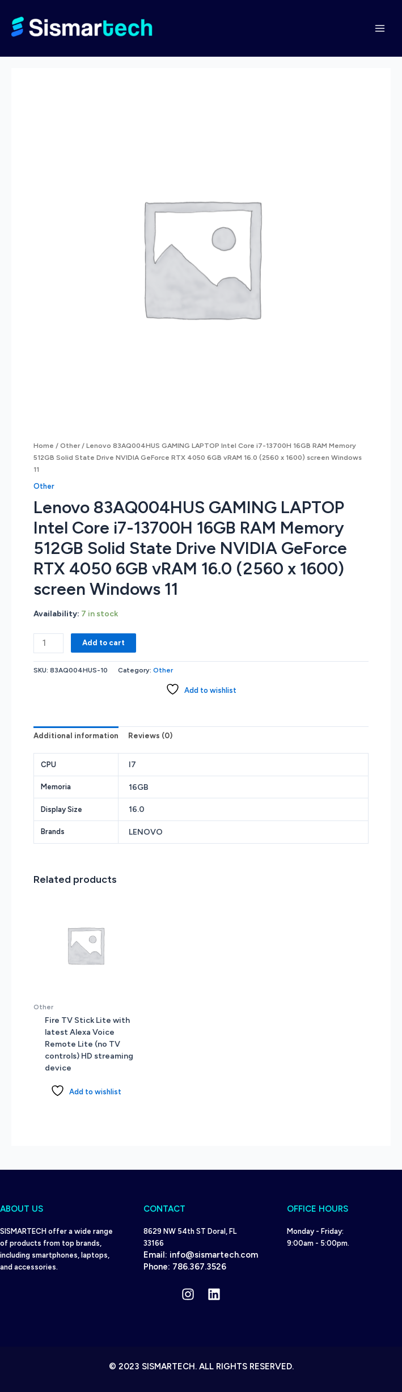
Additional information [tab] (76, 735)
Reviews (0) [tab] (150, 735)
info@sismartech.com (214, 1255)
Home (43, 446)
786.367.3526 (199, 1267)
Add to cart (103, 642)
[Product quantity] (48, 643)
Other (70, 446)
